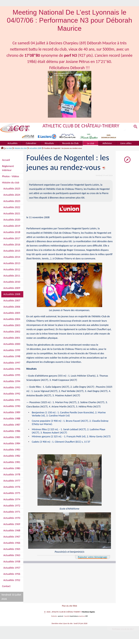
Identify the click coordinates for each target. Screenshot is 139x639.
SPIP (86, 617)
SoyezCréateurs (74, 617)
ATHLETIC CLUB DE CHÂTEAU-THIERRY (81, 126)
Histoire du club (20, 148)
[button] (135, 127)
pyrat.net (60, 617)
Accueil (6, 160)
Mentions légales (88, 612)
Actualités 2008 (35, 148)
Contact (6, 586)
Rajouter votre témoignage (92, 560)
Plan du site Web (69, 606)
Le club (9, 148)
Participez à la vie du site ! (123, 630)
